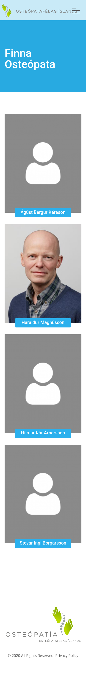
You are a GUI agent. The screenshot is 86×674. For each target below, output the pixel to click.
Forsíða (38, 10)
